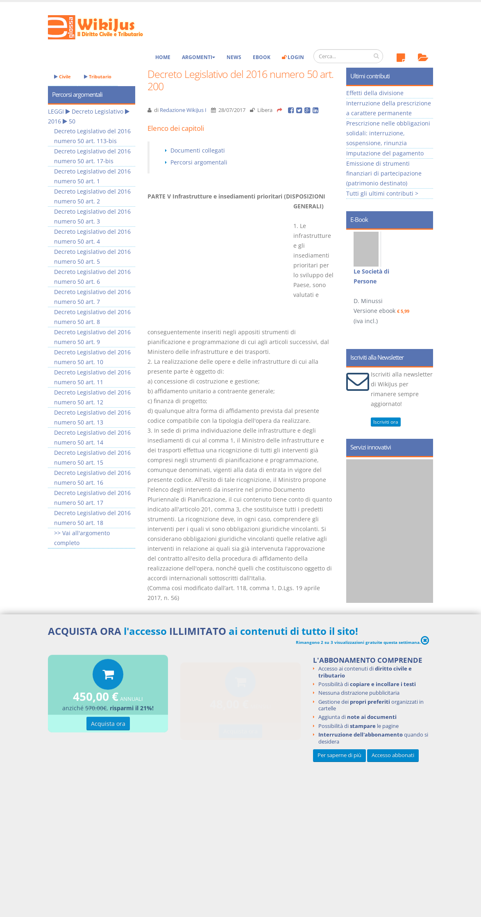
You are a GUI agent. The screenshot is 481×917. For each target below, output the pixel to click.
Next (424, 269)
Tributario (97, 76)
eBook (261, 57)
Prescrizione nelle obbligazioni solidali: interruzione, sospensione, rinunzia (388, 133)
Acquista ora (108, 725)
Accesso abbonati (393, 755)
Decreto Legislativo (97, 111)
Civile (62, 76)
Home (162, 57)
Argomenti (198, 57)
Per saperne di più (339, 755)
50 (72, 121)
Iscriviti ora (385, 421)
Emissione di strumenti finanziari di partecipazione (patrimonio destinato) (384, 173)
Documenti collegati (197, 150)
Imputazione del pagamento (385, 153)
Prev (355, 269)
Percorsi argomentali (198, 162)
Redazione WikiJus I (183, 110)
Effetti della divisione (375, 93)
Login (293, 57)
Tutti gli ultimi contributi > (382, 193)
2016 (54, 121)
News (234, 57)
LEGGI (56, 111)
